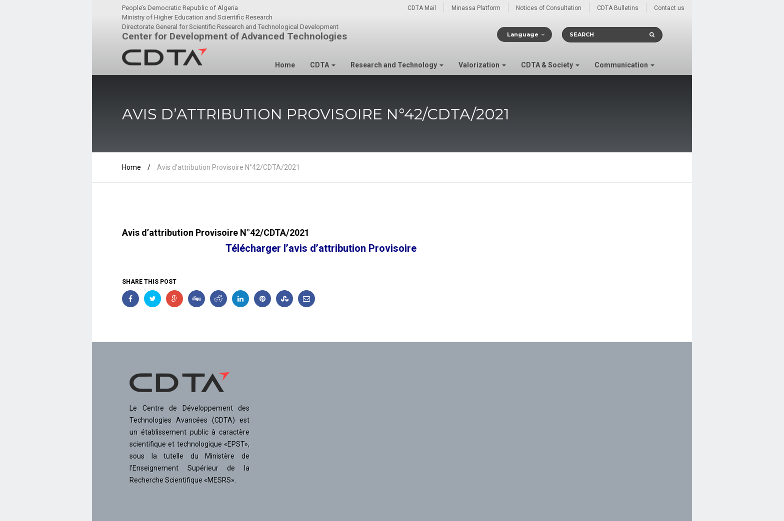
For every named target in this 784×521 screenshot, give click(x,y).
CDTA (323, 65)
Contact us (669, 7)
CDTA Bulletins (617, 7)
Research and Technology (397, 65)
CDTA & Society (550, 65)
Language (522, 34)
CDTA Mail (422, 7)
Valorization (482, 65)
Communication (624, 65)
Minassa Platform (476, 7)
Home (285, 65)
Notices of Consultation (549, 7)
